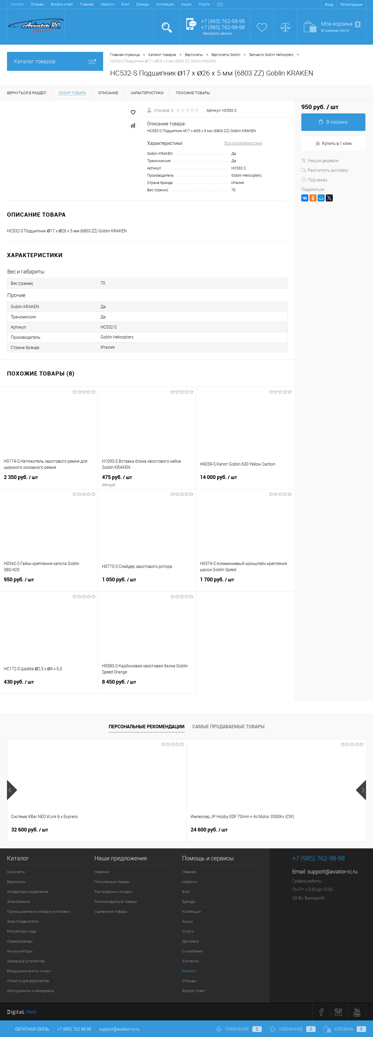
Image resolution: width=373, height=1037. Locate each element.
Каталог (189, 971)
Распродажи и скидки (113, 891)
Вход (329, 4)
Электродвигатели (23, 921)
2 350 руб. (49, 480)
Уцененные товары (110, 911)
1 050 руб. (147, 583)
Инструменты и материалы (30, 991)
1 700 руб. (245, 583)
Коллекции (96, 4)
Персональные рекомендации (146, 726)
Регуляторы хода (21, 931)
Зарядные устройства (26, 961)
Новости (38, 4)
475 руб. (147, 480)
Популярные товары (112, 882)
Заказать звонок (217, 33)
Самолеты (16, 872)
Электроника (18, 901)
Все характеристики (243, 143)
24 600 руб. (119, 830)
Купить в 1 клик (333, 143)
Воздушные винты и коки (29, 971)
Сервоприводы (20, 941)
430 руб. (49, 685)
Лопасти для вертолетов (28, 981)
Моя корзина (340, 24)
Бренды (73, 4)
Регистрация (351, 4)
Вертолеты (16, 882)
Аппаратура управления (27, 891)
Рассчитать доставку (324, 170)
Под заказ (314, 180)
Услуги (134, 4)
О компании (179, 4)
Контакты (204, 4)
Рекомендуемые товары (115, 901)
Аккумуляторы (20, 951)
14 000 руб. (245, 480)
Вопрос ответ (193, 991)
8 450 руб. (147, 685)
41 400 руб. (209, 830)
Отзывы (189, 981)
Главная (17, 4)
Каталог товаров (55, 61)
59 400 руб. (298, 830)
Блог (56, 4)
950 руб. (49, 583)
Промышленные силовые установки (38, 911)
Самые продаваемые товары (228, 726)
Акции (117, 4)
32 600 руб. (29, 830)
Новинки (101, 872)
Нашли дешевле (319, 160)
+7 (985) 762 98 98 (74, 1029)
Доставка (155, 4)
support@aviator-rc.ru (332, 871)
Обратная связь (28, 1029)
